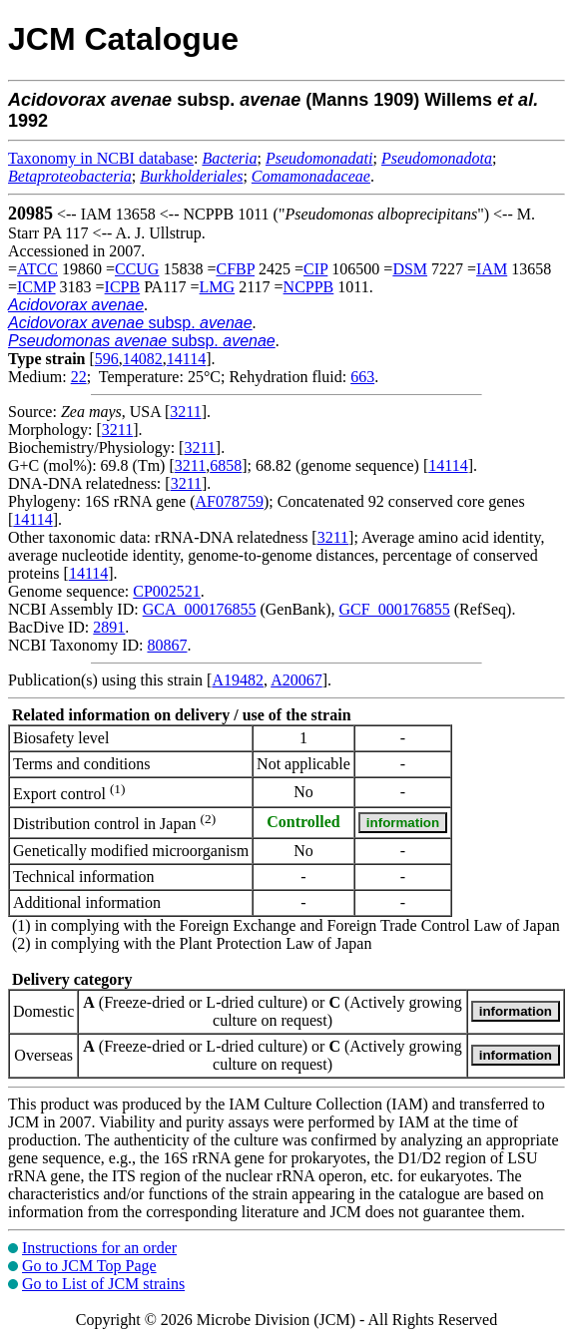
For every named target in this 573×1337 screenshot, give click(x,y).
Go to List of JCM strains (103, 1283)
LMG (218, 286)
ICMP (36, 286)
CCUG (137, 268)
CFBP (235, 268)
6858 (226, 465)
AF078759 (230, 501)
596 (107, 358)
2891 (109, 627)
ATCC (37, 268)
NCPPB (309, 286)
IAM (491, 268)
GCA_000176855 (200, 609)
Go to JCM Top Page (89, 1265)
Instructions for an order (99, 1247)
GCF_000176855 (394, 609)
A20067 (296, 679)
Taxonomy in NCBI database (101, 158)
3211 (185, 411)
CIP (315, 268)
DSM (409, 268)
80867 (167, 645)
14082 (143, 358)
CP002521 (167, 591)
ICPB (123, 286)
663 (362, 376)
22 (79, 376)
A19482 (238, 679)
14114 (186, 358)
